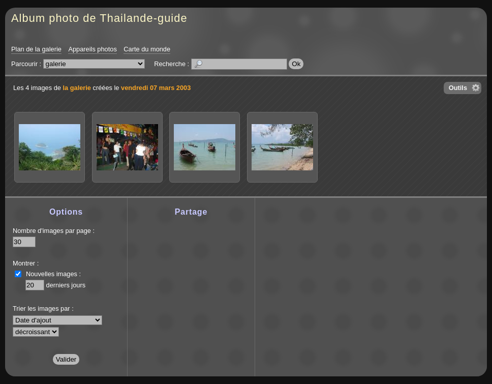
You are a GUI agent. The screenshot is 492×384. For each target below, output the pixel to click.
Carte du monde (147, 49)
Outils (458, 88)
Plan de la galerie (36, 49)
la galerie (77, 88)
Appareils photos (92, 49)
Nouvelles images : (53, 274)
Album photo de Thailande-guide (99, 18)
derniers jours (66, 285)
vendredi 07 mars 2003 (156, 88)
